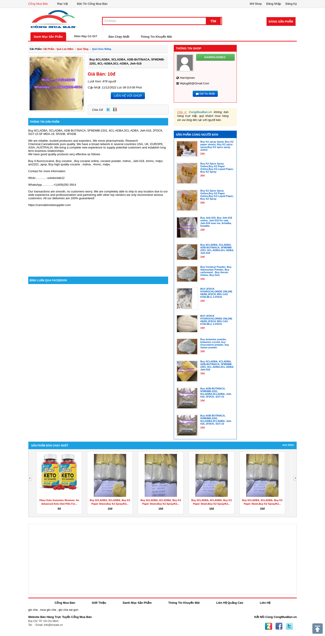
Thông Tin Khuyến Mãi (156, 36)
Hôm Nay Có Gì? (85, 36)
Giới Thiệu (99, 602)
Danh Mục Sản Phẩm (48, 36)
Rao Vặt (62, 3)
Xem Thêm (288, 445)
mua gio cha (48, 609)
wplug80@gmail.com (194, 83)
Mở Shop (256, 3)
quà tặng (82, 49)
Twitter (108, 109)
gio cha (33, 609)
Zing (115, 109)
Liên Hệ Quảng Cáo (229, 602)
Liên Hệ (265, 602)
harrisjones (187, 77)
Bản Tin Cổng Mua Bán (92, 3)
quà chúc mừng (101, 49)
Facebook (279, 626)
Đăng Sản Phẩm (281, 21)
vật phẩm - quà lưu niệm (58, 49)
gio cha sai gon (68, 609)
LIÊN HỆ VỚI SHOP (128, 95)
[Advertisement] (98, 238)
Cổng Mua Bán (38, 3)
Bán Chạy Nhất (119, 36)
